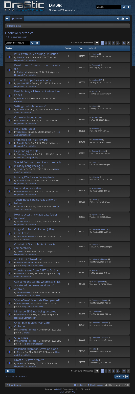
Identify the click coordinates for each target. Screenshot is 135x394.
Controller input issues (28, 117)
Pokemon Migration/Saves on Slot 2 (36, 349)
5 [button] (117, 42)
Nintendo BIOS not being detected (35, 311)
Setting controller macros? (30, 106)
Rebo (19, 352)
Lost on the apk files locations (32, 80)
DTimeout (21, 314)
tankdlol (20, 363)
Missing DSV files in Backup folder (35, 177)
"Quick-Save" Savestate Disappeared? (37, 300)
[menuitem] (17, 19)
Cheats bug (21, 337)
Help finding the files (27, 151)
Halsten (20, 273)
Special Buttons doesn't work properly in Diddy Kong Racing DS (37, 164)
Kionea (20, 109)
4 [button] (113, 42)
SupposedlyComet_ (26, 303)
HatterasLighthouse (26, 262)
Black (62, 392)
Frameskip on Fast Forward (31, 140)
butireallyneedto (24, 292)
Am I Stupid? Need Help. (29, 259)
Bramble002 (23, 143)
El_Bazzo (21, 120)
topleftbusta (22, 221)
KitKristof (21, 180)
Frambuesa (22, 191)
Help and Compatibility (25, 60)
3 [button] (109, 42)
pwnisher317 (23, 83)
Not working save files (27, 188)
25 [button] (124, 42)
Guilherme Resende (26, 236)
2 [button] (106, 42)
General (18, 101)
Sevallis (20, 251)
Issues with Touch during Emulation (36, 54)
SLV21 (20, 169)
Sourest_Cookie (24, 154)
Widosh (20, 98)
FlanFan (21, 57)
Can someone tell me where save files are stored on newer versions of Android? (37, 285)
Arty (73, 392)
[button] (96, 43)
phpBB (58, 389)
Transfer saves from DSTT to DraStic (36, 270)
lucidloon (21, 132)
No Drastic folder (24, 129)
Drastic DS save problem (29, 360)
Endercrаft (22, 72)
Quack (20, 206)
